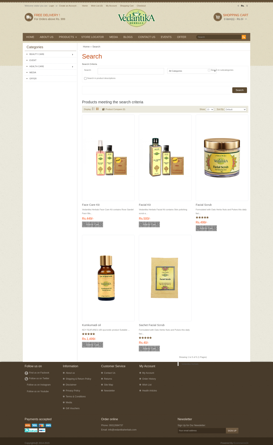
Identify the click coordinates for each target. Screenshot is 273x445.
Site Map (108, 384)
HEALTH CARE (36, 66)
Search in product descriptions (101, 78)
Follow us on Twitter (39, 378)
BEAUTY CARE (36, 54)
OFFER (33, 78)
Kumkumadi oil (91, 325)
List (93, 109)
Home (85, 6)
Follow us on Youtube (38, 391)
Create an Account (67, 6)
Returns (108, 379)
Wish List (147, 384)
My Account (111, 6)
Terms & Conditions (76, 396)
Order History (149, 379)
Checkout (141, 6)
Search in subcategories (222, 70)
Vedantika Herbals (189, 364)
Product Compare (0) (115, 109)
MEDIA (32, 72)
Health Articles (149, 390)
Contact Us (109, 373)
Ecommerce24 (241, 443)
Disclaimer (71, 384)
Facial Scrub (204, 204)
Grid (97, 109)
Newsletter (109, 390)
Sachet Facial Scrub (151, 325)
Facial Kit (145, 204)
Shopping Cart (126, 6)
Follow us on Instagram (39, 384)
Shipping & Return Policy (78, 379)
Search (96, 46)
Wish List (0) (97, 6)
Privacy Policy (73, 390)
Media (69, 402)
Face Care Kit (91, 204)
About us (70, 373)
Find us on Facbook (39, 372)
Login (51, 6)
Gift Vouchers (73, 408)
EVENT (33, 60)
